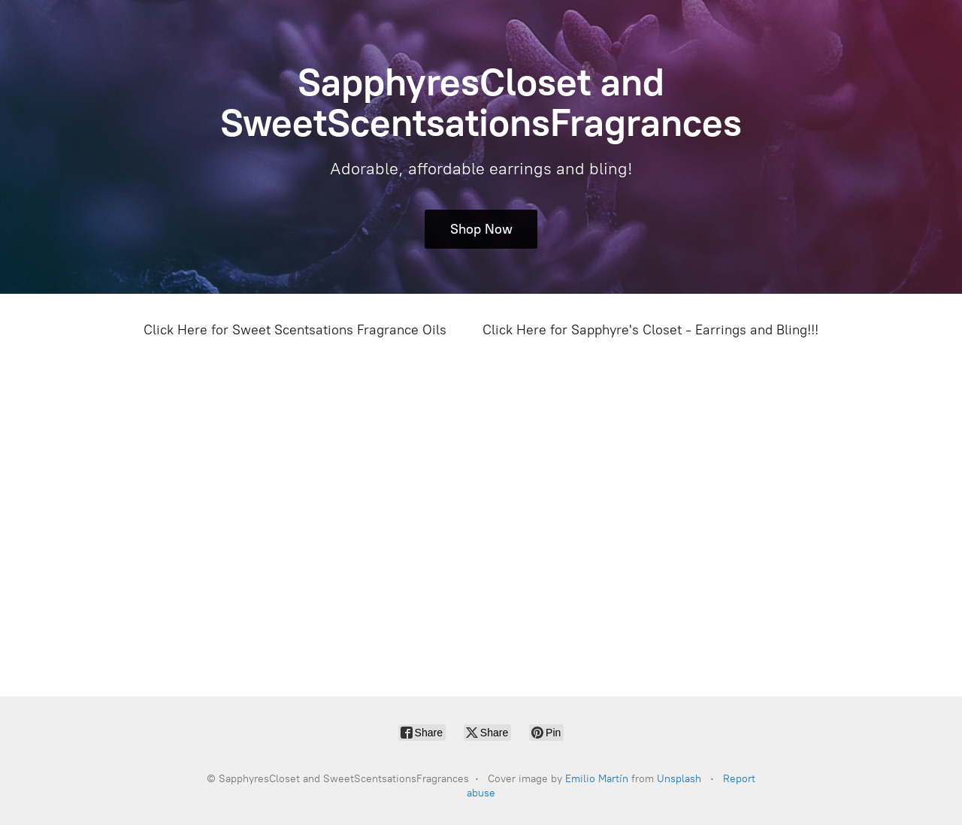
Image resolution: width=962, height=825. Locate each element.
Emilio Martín (596, 778)
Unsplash (679, 778)
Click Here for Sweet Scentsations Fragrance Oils (295, 330)
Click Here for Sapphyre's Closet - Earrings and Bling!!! (650, 330)
